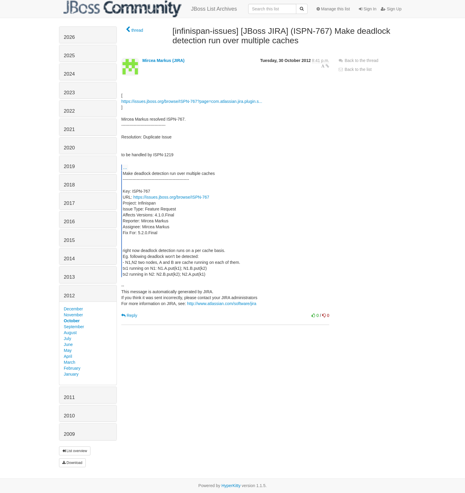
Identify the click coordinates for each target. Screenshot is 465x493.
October (72, 320)
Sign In (367, 9)
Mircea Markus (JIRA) (163, 60)
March (69, 362)
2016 (69, 221)
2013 (69, 277)
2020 (69, 148)
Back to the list (355, 69)
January (71, 374)
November (73, 314)
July (67, 338)
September (74, 326)
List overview (74, 451)
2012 (69, 296)
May (67, 350)
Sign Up (391, 9)
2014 (69, 258)
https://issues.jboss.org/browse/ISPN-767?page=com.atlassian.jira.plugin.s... (191, 101)
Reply (129, 315)
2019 (69, 166)
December (73, 309)
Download (72, 463)
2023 (69, 92)
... (125, 167)
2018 (69, 185)
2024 (69, 74)
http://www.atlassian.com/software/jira (221, 303)
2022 (69, 111)
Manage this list (333, 9)
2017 (69, 203)
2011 (69, 397)
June (68, 344)
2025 (69, 55)
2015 (69, 240)
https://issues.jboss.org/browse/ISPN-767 (171, 197)
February (72, 368)
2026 (69, 37)
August (70, 332)
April (68, 356)
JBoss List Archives (150, 8)
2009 (69, 434)
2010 (69, 416)
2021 (69, 129)
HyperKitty (231, 485)
